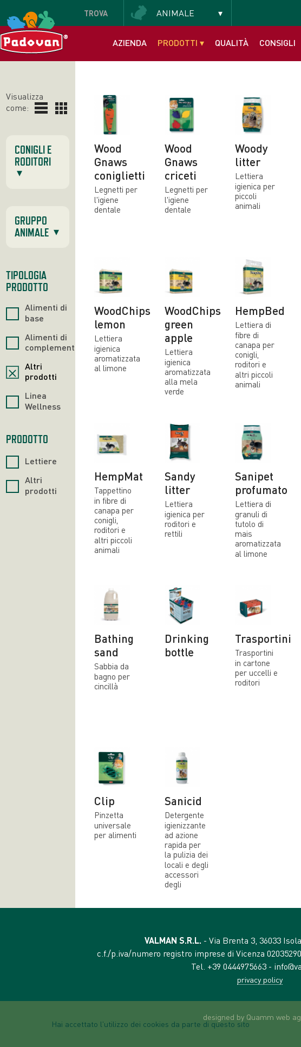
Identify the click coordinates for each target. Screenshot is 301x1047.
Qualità (231, 42)
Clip (104, 800)
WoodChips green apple (193, 324)
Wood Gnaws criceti (181, 161)
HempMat (118, 476)
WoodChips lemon (122, 317)
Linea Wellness (43, 400)
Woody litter (251, 155)
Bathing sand (114, 645)
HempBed (260, 310)
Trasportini (263, 638)
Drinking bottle (187, 645)
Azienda (130, 42)
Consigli (277, 42)
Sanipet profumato (261, 483)
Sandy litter (180, 483)
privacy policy (260, 979)
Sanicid (183, 800)
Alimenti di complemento (52, 342)
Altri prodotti (41, 371)
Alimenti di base (46, 312)
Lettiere (41, 461)
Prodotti (181, 42)
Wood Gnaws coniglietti (119, 161)
